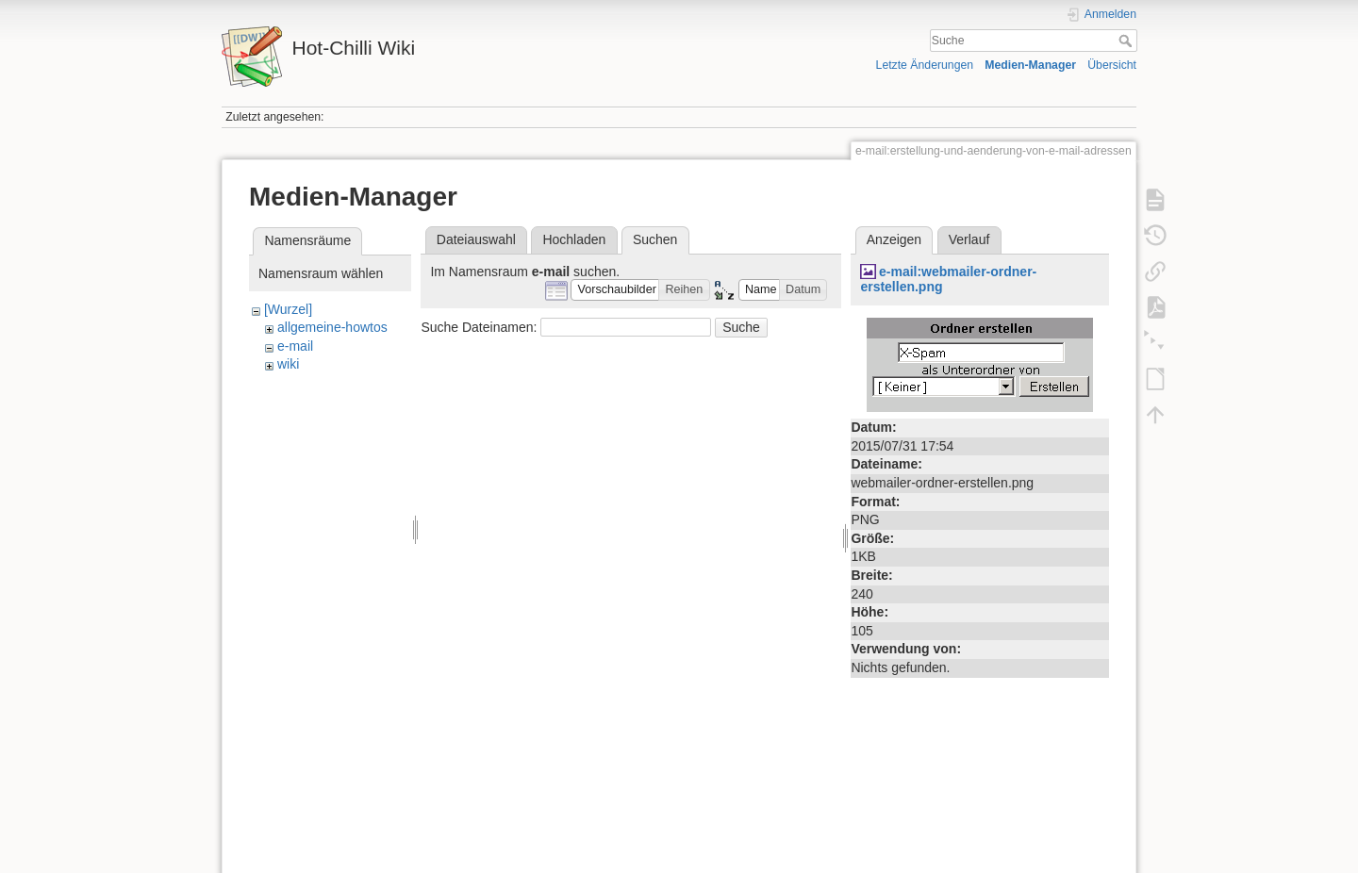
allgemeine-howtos (332, 327)
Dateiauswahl (476, 239)
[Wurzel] (288, 309)
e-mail (295, 346)
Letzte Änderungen (925, 65)
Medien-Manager (1030, 65)
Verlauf (969, 239)
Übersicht (1111, 65)
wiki (288, 363)
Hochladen (573, 239)
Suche (1127, 40)
